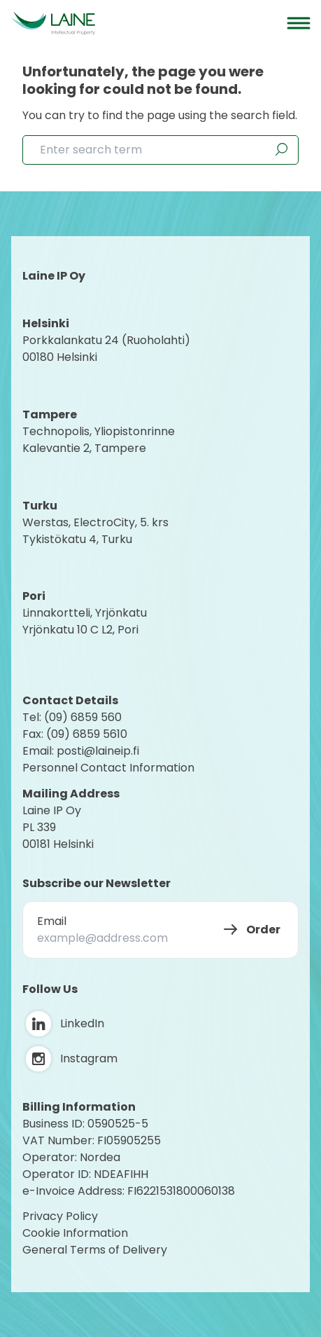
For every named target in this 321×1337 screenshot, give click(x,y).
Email (51, 921)
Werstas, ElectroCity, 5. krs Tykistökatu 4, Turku (96, 530)
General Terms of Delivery (94, 1250)
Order (263, 929)
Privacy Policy (60, 1216)
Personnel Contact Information (108, 768)
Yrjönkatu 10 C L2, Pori (80, 630)
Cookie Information (75, 1233)
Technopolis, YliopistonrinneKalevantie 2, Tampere (98, 439)
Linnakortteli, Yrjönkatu (84, 613)
